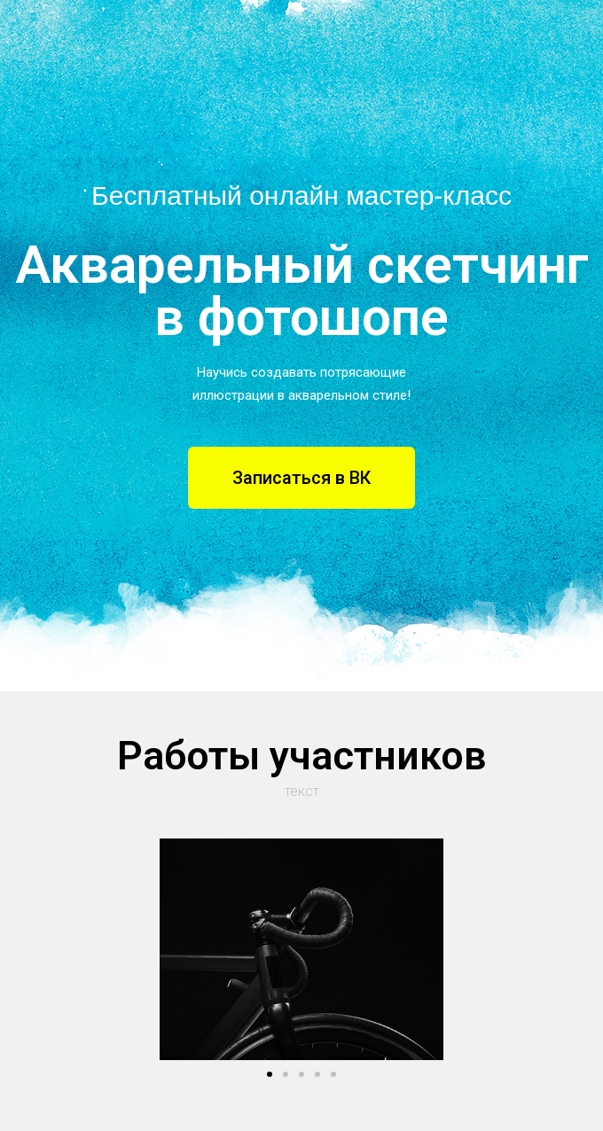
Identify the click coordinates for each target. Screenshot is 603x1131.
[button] (301, 478)
